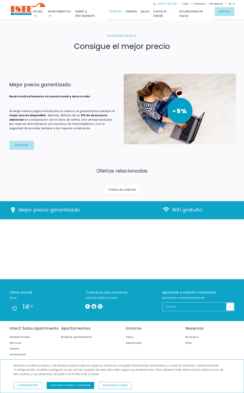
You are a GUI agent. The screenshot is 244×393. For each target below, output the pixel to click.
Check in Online (159, 14)
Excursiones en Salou (191, 14)
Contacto (199, 3)
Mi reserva (216, 3)
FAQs (188, 343)
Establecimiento (20, 337)
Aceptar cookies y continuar (70, 385)
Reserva (224, 11)
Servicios (15, 343)
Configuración (28, 385)
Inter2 (38, 11)
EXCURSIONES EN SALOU (122, 35)
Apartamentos (59, 11)
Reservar (21, 145)
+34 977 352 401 (165, 3)
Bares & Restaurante (85, 14)
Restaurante (134, 343)
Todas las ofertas (122, 190)
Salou (145, 11)
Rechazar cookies (115, 385)
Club (185, 3)
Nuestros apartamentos (76, 337)
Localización (18, 354)
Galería (131, 11)
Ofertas (115, 11)
